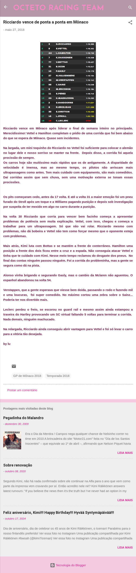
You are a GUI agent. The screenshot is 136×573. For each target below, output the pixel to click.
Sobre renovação (17, 465)
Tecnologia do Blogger (68, 565)
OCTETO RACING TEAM (58, 8)
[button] (130, 23)
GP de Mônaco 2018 (27, 376)
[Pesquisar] (130, 8)
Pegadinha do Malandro (23, 418)
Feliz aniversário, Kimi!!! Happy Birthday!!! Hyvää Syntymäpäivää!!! (58, 512)
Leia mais (125, 452)
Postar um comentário (22, 390)
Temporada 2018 (58, 376)
